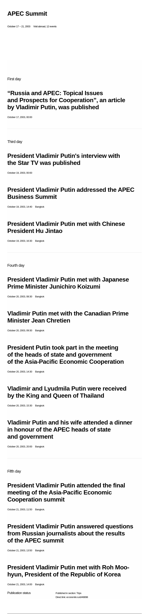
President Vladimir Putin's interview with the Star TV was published (63, 159)
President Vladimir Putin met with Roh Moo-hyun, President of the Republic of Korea (68, 571)
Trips (78, 593)
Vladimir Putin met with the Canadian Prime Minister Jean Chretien (67, 317)
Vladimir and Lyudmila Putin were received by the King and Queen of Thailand (66, 392)
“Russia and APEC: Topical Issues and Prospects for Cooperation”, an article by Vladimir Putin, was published (66, 100)
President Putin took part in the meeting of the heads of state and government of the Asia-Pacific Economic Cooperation (65, 354)
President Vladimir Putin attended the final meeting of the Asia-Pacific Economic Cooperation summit (66, 492)
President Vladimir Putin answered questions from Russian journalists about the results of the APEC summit (70, 533)
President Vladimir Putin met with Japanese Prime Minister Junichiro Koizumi (68, 283)
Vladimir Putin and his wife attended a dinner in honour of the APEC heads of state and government (69, 429)
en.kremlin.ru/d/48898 (77, 597)
